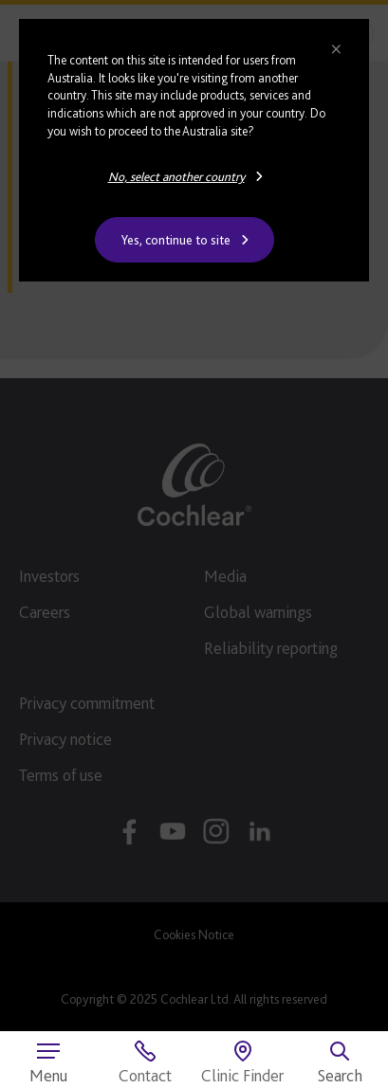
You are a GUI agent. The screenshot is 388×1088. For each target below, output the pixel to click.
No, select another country (176, 176)
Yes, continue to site (176, 239)
